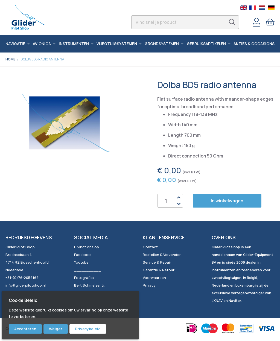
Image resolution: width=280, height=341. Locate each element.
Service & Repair (157, 262)
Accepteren (25, 328)
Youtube (81, 262)
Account (256, 22)
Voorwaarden (154, 277)
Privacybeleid (88, 328)
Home (10, 59)
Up (179, 197)
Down (179, 204)
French (252, 7)
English (243, 7)
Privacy (149, 285)
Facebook (83, 254)
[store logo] (28, 17)
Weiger (55, 328)
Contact (150, 246)
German (271, 7)
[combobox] (185, 22)
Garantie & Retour (158, 269)
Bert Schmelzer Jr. (89, 285)
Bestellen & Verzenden (162, 254)
